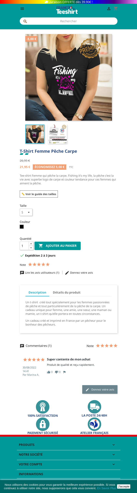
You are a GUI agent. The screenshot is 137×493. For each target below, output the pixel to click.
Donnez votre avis (79, 272)
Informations (31, 474)
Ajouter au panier (58, 245)
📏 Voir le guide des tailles (38, 194)
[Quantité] (24, 246)
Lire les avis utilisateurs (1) (40, 272)
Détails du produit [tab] (66, 292)
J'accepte (123, 486)
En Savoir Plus (106, 488)
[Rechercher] (68, 21)
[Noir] (22, 228)
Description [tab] (37, 292)
